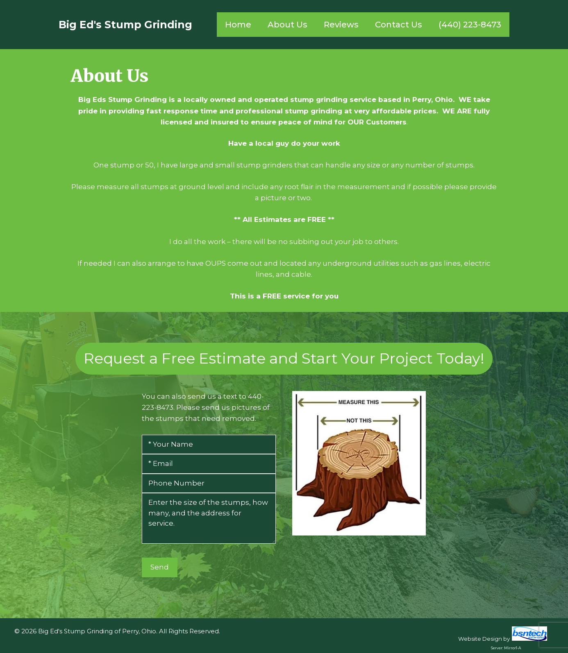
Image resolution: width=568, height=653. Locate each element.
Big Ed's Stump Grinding (125, 24)
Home (238, 24)
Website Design (480, 638)
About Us (287, 24)
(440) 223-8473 (469, 24)
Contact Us (398, 24)
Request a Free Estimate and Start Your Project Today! (284, 358)
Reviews (341, 24)
